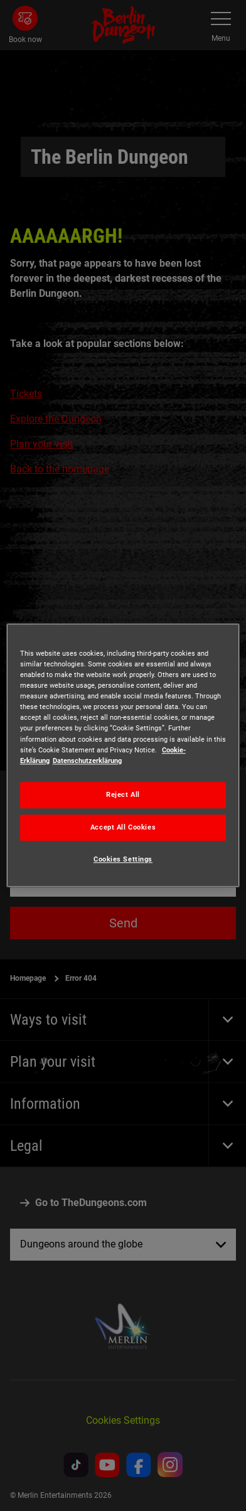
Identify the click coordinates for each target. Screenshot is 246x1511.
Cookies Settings (123, 859)
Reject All (123, 794)
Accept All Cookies (123, 827)
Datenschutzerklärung (87, 760)
